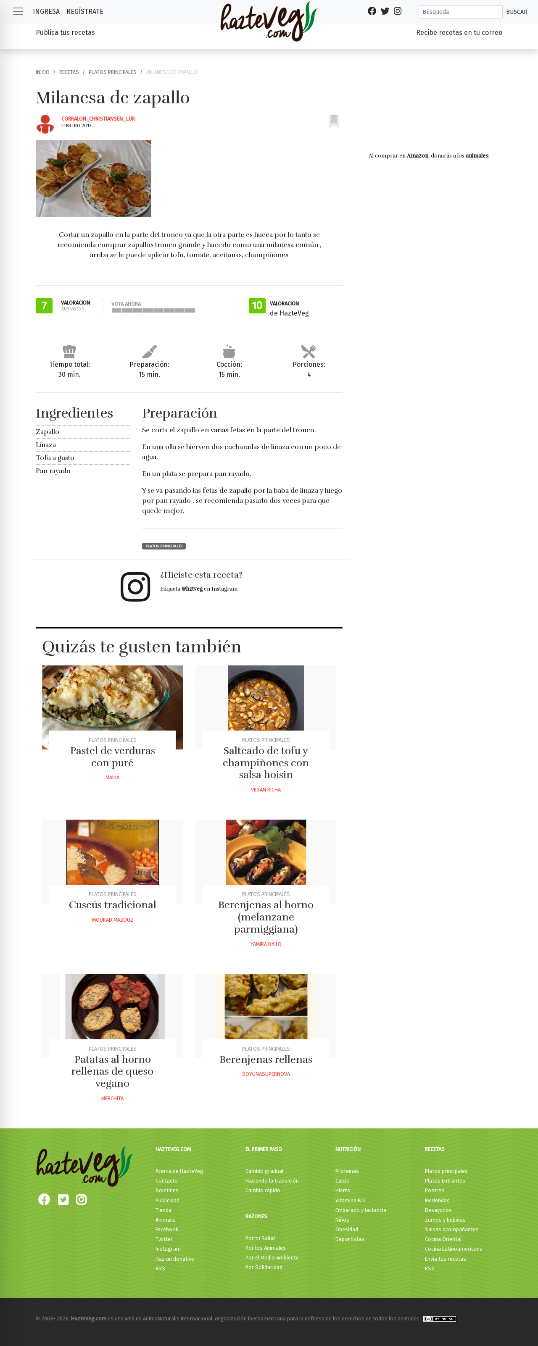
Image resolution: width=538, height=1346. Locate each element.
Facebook (167, 1229)
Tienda (163, 1210)
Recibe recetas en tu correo (459, 33)
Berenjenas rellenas (265, 1059)
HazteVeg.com (173, 1149)
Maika (112, 777)
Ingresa (46, 12)
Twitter (164, 1239)
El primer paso (263, 1149)
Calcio (342, 1181)
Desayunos (438, 1210)
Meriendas (437, 1200)
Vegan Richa (266, 789)
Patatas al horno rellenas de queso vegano (112, 1071)
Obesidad (346, 1229)
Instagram (168, 1249)
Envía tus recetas (445, 1259)
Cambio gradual (264, 1171)
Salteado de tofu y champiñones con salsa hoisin (266, 762)
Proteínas (347, 1171)
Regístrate (84, 12)
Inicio (43, 72)
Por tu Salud (260, 1238)
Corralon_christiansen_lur (98, 119)
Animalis (166, 1220)
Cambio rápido (262, 1190)
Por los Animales (265, 1248)
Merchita (112, 1098)
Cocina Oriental (443, 1239)
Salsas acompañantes (452, 1229)
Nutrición (348, 1149)
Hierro (343, 1190)
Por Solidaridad (263, 1267)
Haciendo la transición (272, 1181)
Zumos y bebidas (445, 1220)
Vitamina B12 (350, 1200)
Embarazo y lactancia (360, 1210)
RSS (160, 1268)
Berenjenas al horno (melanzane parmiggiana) (266, 917)
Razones (256, 1216)
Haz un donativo (175, 1259)
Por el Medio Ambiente (272, 1257)
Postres (434, 1190)
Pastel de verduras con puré (112, 756)
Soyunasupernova (266, 1074)
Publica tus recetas (65, 33)
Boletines (167, 1190)
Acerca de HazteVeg (179, 1171)
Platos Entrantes (445, 1181)
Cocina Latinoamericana (454, 1249)
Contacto (167, 1181)
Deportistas (349, 1239)
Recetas (69, 72)
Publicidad (167, 1200)
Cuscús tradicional (112, 905)
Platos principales (113, 72)
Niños (342, 1220)
